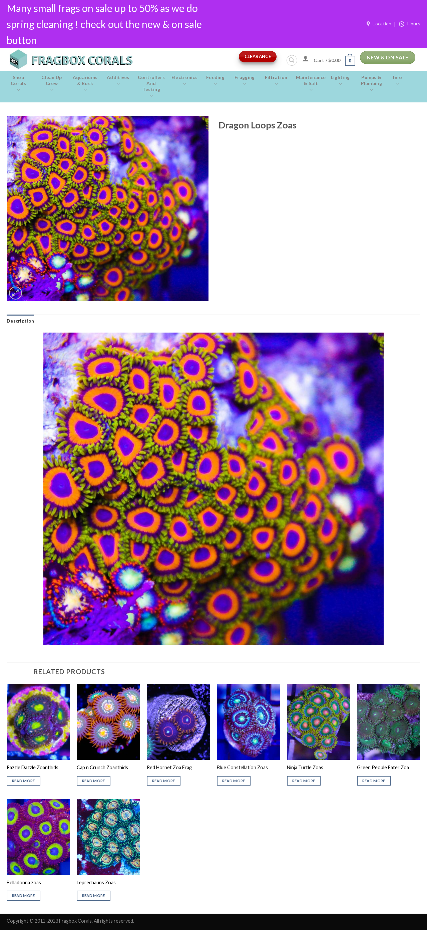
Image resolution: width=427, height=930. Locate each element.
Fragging (245, 80)
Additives (118, 80)
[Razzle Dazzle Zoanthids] (38, 722)
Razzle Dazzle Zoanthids (32, 767)
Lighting (340, 80)
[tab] (20, 321)
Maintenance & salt (311, 83)
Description (20, 321)
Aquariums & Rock (85, 83)
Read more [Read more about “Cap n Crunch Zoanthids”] (93, 781)
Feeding (215, 80)
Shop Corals (18, 83)
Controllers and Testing (151, 86)
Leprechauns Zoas (96, 882)
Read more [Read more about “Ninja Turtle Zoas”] (303, 781)
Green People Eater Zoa (383, 767)
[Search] (292, 60)
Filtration (276, 80)
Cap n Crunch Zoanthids (102, 767)
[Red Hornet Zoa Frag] (178, 722)
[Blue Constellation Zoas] (248, 722)
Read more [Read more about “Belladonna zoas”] (23, 895)
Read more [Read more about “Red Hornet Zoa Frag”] (163, 781)
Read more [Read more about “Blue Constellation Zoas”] (233, 781)
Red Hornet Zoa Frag (169, 767)
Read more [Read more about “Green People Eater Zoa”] (373, 781)
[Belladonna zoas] (38, 837)
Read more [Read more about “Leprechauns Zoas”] (93, 895)
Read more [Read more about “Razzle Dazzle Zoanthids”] (23, 781)
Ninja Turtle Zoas (305, 767)
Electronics (184, 80)
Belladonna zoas (24, 882)
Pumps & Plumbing (371, 83)
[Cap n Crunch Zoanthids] (108, 722)
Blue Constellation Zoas (242, 767)
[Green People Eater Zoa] (388, 722)
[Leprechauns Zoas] (108, 837)
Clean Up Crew (51, 83)
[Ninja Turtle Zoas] (318, 722)
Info (397, 80)
